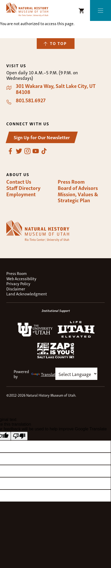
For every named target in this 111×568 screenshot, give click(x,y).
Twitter (19, 151)
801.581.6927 (31, 100)
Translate (44, 374)
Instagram (27, 151)
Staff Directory (23, 188)
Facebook (10, 151)
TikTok (44, 151)
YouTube (35, 151)
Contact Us (18, 181)
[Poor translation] (19, 436)
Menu (100, 11)
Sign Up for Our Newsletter (42, 137)
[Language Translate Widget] (76, 373)
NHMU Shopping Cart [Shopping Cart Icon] (81, 10)
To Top (58, 43)
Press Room (71, 181)
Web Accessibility (21, 278)
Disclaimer (15, 288)
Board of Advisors (78, 188)
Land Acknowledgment (26, 293)
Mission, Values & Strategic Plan (78, 197)
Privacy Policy (18, 283)
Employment (21, 194)
